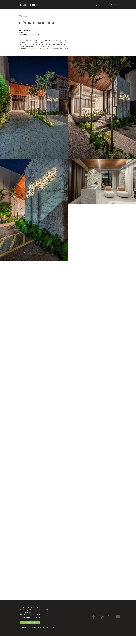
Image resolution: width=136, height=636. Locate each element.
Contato (114, 5)
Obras (104, 5)
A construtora (77, 5)
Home (66, 5)
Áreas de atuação (92, 5)
